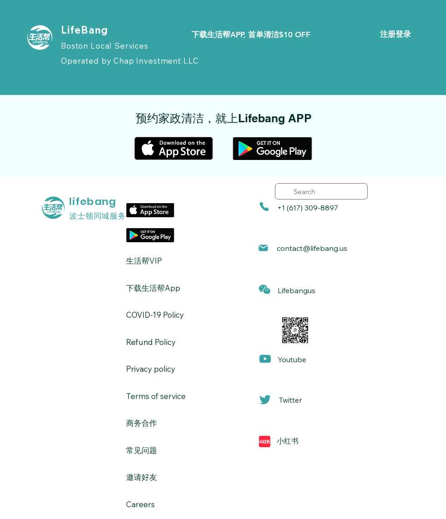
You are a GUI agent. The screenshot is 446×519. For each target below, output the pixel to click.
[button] (264, 289)
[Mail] (263, 248)
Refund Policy (151, 342)
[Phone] (264, 206)
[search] (321, 191)
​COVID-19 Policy (155, 314)
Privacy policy (150, 369)
